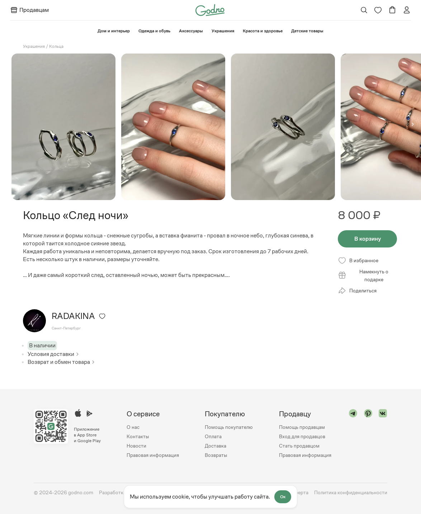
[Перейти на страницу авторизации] (406, 10)
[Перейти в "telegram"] (353, 434)
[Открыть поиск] (364, 10)
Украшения (223, 30)
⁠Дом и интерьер (114, 30)
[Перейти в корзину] (392, 10)
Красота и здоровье (263, 30)
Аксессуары (191, 30)
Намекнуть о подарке (363, 275)
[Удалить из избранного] (102, 316)
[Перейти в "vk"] (383, 434)
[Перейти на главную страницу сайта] (209, 9)
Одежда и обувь (154, 30)
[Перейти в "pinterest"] (368, 434)
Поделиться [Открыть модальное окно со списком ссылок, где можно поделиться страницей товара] (357, 290)
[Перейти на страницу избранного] (378, 10)
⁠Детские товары (307, 30)
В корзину (367, 239)
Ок (282, 496)
